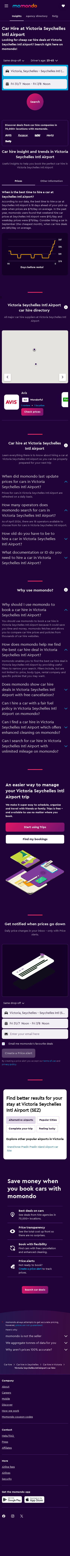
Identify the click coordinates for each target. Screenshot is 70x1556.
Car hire (8, 1364)
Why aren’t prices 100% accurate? (37, 1349)
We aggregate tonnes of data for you (37, 1343)
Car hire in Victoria (52, 1364)
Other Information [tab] (51, 181)
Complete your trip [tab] (21, 1128)
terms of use (49, 1061)
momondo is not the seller (37, 1336)
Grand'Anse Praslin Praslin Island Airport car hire (32, 1149)
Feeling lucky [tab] (47, 1128)
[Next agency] (62, 377)
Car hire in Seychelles (27, 1364)
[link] (32, 412)
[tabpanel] (35, 234)
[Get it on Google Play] (12, 1499)
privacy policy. (9, 1064)
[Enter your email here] (38, 1034)
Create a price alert (30, 1269)
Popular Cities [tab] (48, 1120)
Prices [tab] (18, 181)
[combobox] (14, 60)
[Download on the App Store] (34, 1499)
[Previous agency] (7, 377)
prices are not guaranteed (28, 1325)
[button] (6, 6)
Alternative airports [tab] (21, 1120)
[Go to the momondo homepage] (25, 6)
